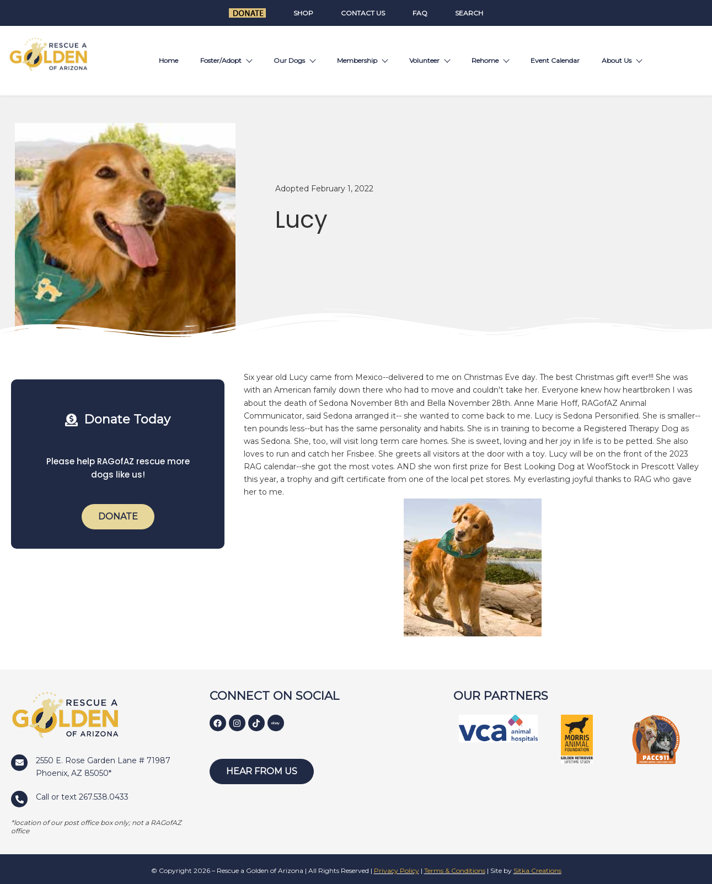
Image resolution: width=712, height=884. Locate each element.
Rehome (490, 60)
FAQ (420, 13)
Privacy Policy (396, 870)
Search (469, 13)
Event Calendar (555, 60)
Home (168, 60)
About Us (621, 60)
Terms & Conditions (454, 870)
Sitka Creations (537, 870)
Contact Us (363, 13)
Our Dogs (294, 60)
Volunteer (429, 60)
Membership (362, 60)
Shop (303, 13)
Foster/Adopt (225, 60)
